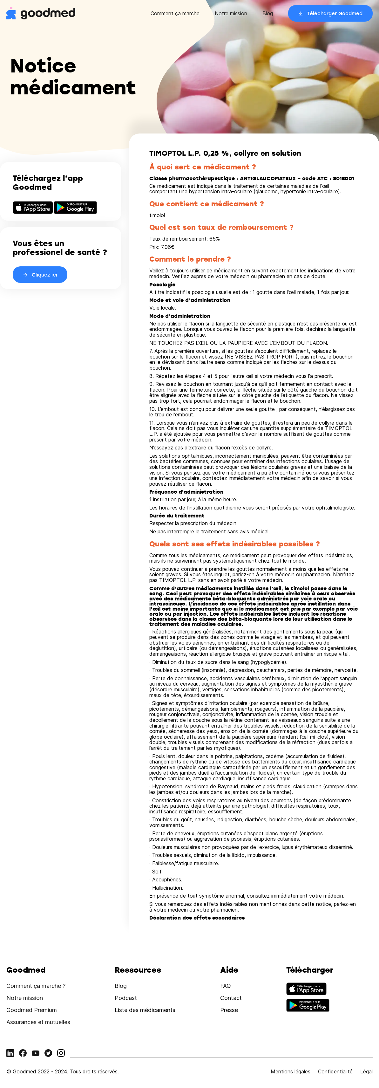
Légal (366, 1071)
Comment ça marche (175, 13)
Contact (231, 998)
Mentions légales (290, 1071)
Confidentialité (335, 1071)
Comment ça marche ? (35, 985)
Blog (267, 13)
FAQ (225, 985)
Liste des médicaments (145, 1010)
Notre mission (231, 13)
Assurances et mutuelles (38, 1022)
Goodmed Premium (31, 1010)
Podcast (126, 998)
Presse (229, 1010)
